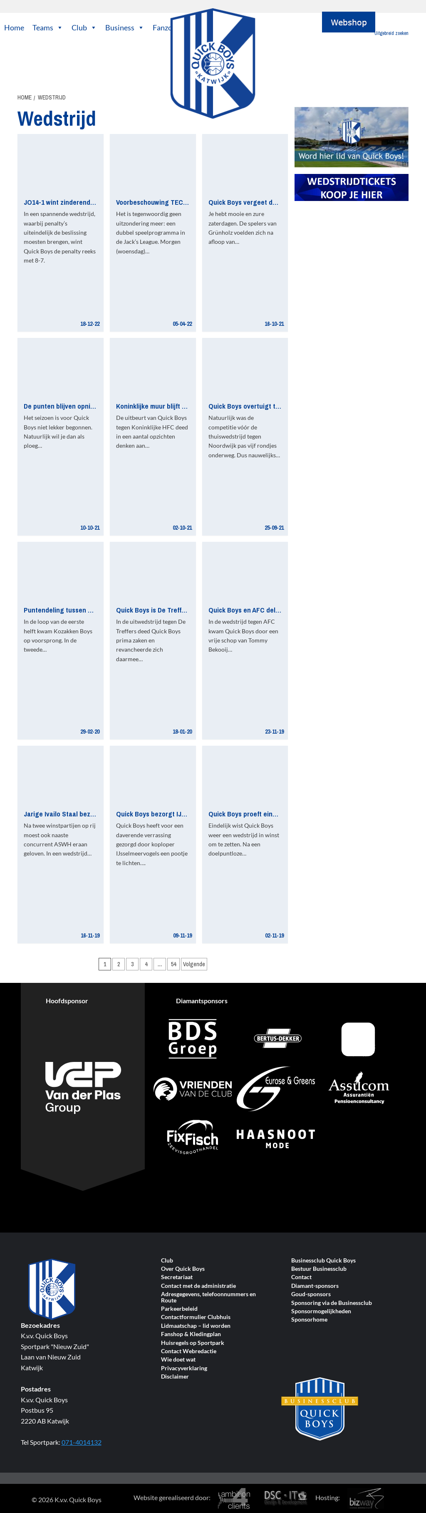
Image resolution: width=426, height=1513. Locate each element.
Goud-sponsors (311, 1294)
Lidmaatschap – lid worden (195, 1326)
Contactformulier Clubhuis (195, 1317)
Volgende (194, 964)
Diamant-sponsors (315, 1286)
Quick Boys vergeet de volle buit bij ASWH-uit (276, 202)
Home (14, 27)
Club (84, 27)
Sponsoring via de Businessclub (331, 1303)
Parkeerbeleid (179, 1309)
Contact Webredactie (188, 1351)
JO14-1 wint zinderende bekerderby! (77, 202)
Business (124, 27)
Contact (301, 1277)
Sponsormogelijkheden (321, 1311)
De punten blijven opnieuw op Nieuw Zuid (85, 406)
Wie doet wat (178, 1360)
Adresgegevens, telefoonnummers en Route (208, 1297)
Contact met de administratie (198, 1286)
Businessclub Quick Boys (323, 1261)
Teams (47, 27)
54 (173, 964)
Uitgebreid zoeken (391, 33)
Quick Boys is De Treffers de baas (166, 610)
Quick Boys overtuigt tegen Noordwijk (265, 406)
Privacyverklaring (184, 1368)
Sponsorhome (309, 1320)
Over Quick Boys (183, 1269)
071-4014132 (82, 1442)
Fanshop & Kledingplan (191, 1334)
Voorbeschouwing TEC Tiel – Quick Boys (176, 202)
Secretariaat (177, 1277)
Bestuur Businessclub (319, 1269)
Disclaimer (175, 1377)
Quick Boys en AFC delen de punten (261, 610)
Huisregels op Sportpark (192, 1343)
